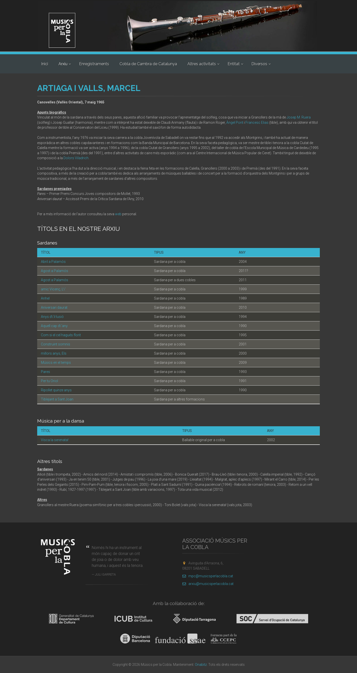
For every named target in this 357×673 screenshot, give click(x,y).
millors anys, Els (53, 353)
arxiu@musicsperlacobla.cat (208, 584)
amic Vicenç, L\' (53, 289)
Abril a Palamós (53, 262)
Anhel (45, 298)
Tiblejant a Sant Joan (57, 399)
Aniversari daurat (54, 307)
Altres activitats (201, 63)
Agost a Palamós (54, 271)
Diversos (259, 63)
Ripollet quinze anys (56, 390)
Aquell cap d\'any (54, 326)
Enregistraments (94, 63)
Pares (45, 372)
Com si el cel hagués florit (61, 335)
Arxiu (63, 63)
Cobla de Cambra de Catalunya (148, 63)
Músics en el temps (56, 363)
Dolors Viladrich (76, 158)
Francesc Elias (256, 122)
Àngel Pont (234, 122)
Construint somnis (55, 344)
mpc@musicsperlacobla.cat (207, 576)
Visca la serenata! (54, 440)
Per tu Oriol (49, 381)
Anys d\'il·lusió (52, 317)
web (118, 214)
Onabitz (201, 665)
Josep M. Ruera (299, 117)
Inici (44, 63)
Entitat (234, 63)
